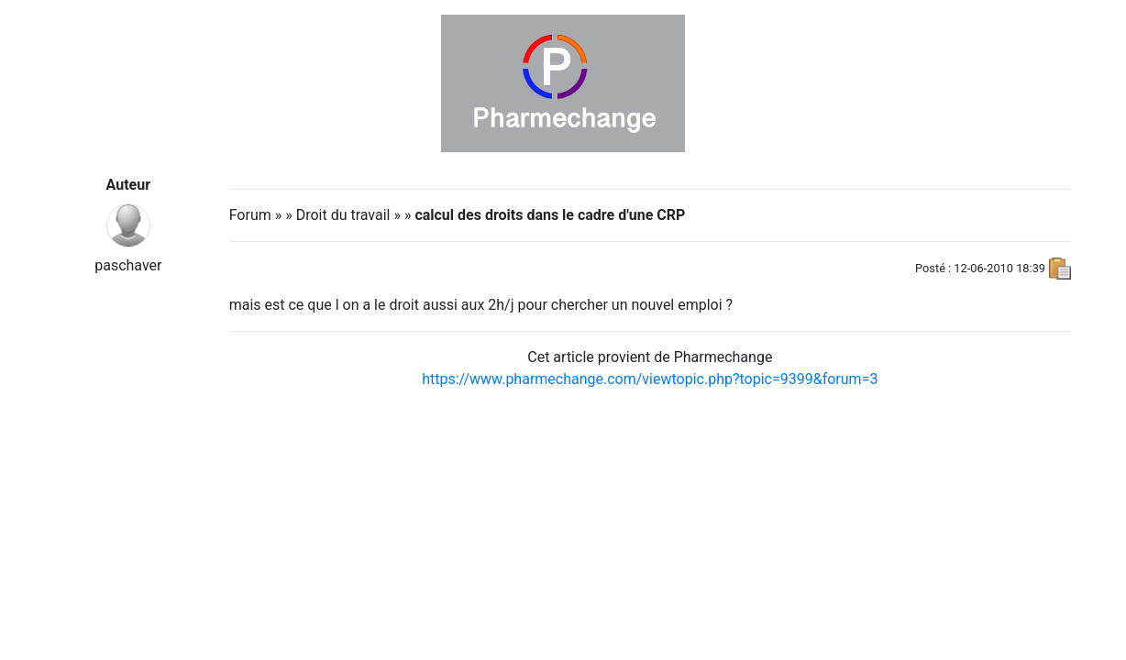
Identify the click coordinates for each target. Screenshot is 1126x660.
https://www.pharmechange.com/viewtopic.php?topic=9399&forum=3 (650, 379)
